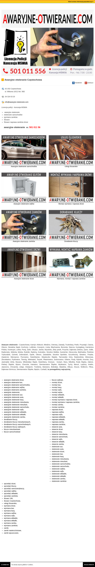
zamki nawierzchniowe (12, 530)
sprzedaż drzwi (9, 484)
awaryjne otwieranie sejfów (14, 387)
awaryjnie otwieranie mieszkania (16, 402)
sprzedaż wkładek (11, 493)
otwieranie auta (57, 449)
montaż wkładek (58, 395)
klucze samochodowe (12, 432)
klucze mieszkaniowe (12, 429)
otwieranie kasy (57, 456)
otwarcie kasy (57, 432)
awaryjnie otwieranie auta (13, 397)
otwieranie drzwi (58, 452)
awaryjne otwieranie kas (13, 382)
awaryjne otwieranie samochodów (17, 385)
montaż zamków (58, 407)
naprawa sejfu (57, 415)
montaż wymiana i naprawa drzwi (64, 400)
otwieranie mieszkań (59, 461)
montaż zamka (57, 405)
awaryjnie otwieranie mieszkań (15, 405)
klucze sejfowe (57, 380)
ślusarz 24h (8, 498)
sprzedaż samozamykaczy (14, 489)
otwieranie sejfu (58, 471)
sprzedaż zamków (11, 496)
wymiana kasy (9, 511)
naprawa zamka (58, 422)
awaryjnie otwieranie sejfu (14, 410)
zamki (6, 528)
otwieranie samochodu (60, 466)
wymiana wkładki (10, 521)
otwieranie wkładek (59, 474)
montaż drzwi (57, 382)
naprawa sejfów (58, 412)
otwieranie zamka (58, 479)
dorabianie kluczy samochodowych (17, 424)
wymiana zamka (10, 523)
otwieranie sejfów (58, 469)
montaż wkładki (58, 397)
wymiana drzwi (9, 506)
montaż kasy (56, 387)
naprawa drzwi (57, 410)
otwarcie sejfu (57, 439)
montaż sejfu (56, 390)
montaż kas (56, 385)
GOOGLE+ (89, 83)
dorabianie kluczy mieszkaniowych (17, 422)
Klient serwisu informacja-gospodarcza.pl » (81, 1)
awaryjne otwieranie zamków (15, 390)
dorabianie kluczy (10, 419)
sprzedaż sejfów (10, 491)
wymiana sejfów (10, 513)
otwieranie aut (57, 447)
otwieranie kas (57, 454)
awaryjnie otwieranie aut (13, 395)
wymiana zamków (10, 526)
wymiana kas (9, 508)
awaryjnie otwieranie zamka (14, 417)
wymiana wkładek (10, 518)
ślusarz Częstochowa (12, 501)
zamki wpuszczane (11, 533)
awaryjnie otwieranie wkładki (15, 415)
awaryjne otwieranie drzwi (14, 380)
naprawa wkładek (58, 417)
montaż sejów (57, 392)
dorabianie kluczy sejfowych (14, 427)
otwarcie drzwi (57, 429)
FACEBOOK (77, 83)
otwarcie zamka (58, 444)
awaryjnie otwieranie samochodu (16, 407)
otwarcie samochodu (60, 437)
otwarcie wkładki (58, 442)
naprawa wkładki (58, 419)
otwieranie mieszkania (60, 459)
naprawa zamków (58, 424)
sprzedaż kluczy (10, 486)
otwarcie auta (57, 427)
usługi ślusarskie (10, 503)
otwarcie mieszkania (59, 434)
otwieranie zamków (59, 481)
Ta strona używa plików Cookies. (22, 565)
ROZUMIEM (89, 565)
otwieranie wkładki (59, 476)
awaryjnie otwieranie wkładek (15, 412)
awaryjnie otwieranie (12, 392)
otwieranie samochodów (61, 464)
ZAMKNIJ (5, 565)
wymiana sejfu (9, 516)
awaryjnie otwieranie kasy (13, 400)
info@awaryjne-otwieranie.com (14, 102)
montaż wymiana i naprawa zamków (65, 402)
